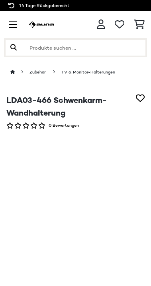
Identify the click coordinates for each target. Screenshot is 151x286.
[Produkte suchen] (75, 47)
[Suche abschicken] (13, 47)
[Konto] (101, 24)
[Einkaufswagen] (139, 24)
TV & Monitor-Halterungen (88, 72)
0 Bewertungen (64, 125)
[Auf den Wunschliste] (140, 98)
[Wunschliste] (119, 24)
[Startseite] (19, 72)
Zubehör (38, 72)
